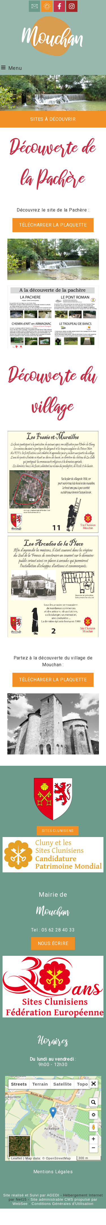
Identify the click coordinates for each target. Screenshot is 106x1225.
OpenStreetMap (58, 1158)
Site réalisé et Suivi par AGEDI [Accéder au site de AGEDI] (31, 1195)
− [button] (94, 1148)
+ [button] (94, 1139)
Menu (15, 68)
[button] (93, 1083)
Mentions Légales (53, 1171)
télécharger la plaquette (53, 225)
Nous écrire (53, 943)
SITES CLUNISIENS (57, 831)
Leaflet (16, 1158)
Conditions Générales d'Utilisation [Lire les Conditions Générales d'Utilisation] (63, 1204)
